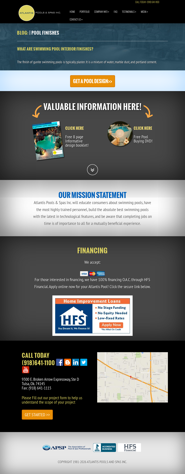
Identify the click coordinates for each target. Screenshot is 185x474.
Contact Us (76, 22)
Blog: (22, 33)
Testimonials (129, 14)
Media (144, 14)
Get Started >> (37, 414)
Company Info (101, 14)
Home (72, 14)
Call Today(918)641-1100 (38, 359)
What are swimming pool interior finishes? (55, 49)
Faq (115, 14)
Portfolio (85, 14)
